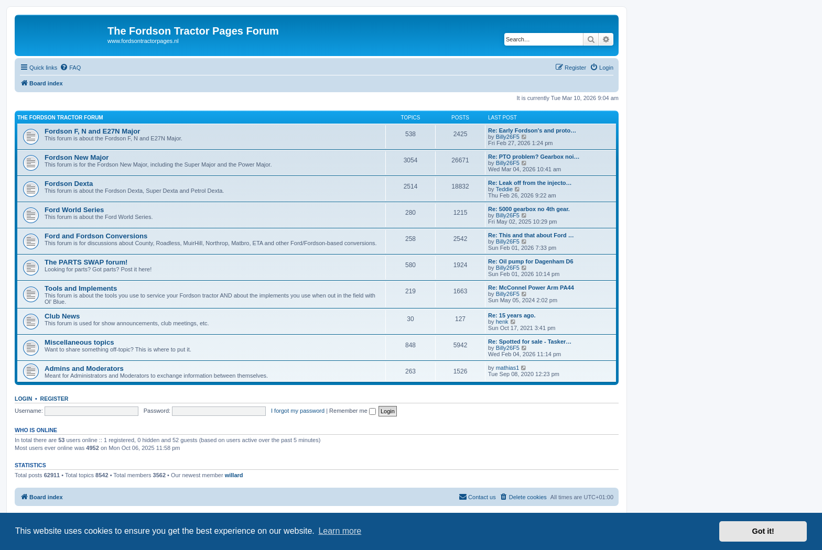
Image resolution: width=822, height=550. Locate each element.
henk (502, 321)
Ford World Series (74, 210)
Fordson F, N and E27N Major (92, 131)
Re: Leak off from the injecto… (530, 183)
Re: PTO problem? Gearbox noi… (534, 156)
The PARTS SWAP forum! (86, 262)
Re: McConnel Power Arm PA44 (531, 287)
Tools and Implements (81, 288)
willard (234, 475)
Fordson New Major (77, 157)
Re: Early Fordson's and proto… (532, 130)
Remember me (352, 411)
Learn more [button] (339, 530)
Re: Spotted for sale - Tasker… (529, 341)
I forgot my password (298, 411)
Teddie (504, 189)
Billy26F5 (508, 137)
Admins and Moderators (84, 368)
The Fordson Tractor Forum (60, 117)
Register (54, 398)
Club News (62, 316)
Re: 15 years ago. (512, 315)
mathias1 (508, 368)
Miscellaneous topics (79, 342)
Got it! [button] (763, 531)
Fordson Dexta (69, 184)
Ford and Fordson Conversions (96, 236)
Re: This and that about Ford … (531, 235)
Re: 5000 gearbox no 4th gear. (529, 209)
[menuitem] (70, 67)
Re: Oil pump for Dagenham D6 (531, 261)
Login (23, 398)
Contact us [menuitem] (477, 496)
